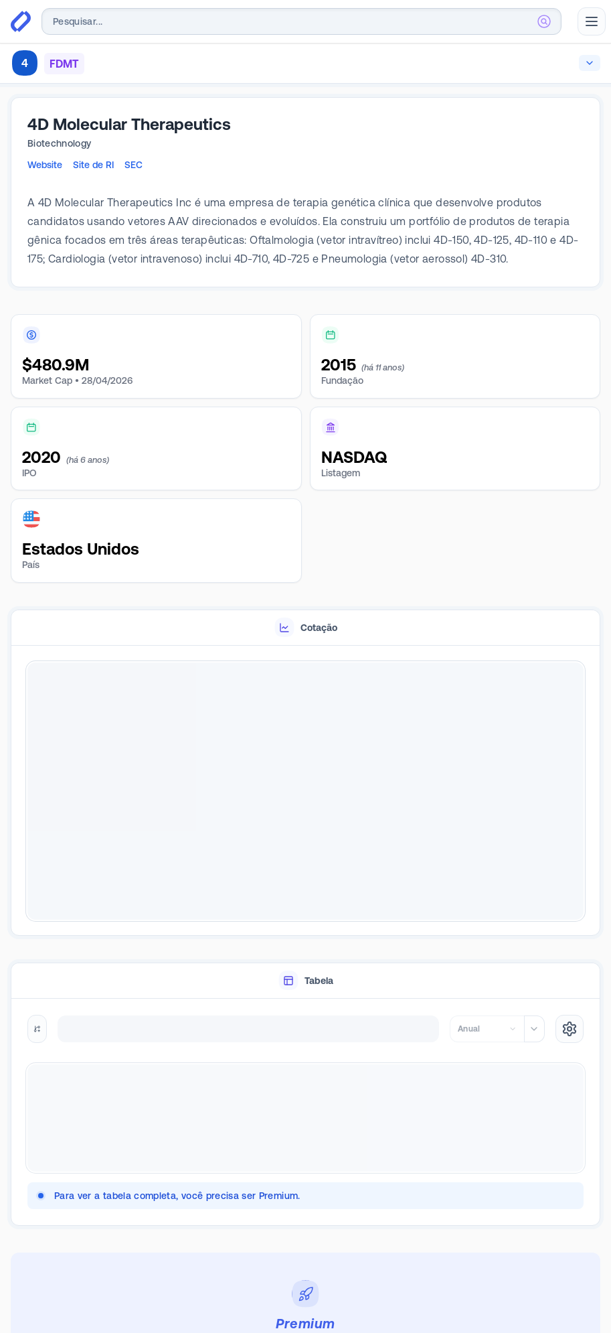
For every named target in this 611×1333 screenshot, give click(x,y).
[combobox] (301, 21)
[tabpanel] (305, 791)
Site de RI (93, 164)
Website (44, 164)
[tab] (305, 628)
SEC (133, 164)
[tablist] (305, 628)
